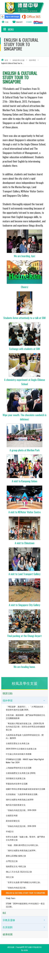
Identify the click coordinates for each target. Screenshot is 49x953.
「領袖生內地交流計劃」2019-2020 (21, 810)
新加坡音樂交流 (13, 820)
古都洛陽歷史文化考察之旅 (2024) (20, 772)
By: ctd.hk (24, 950)
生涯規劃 (8, 927)
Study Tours (10, 898)
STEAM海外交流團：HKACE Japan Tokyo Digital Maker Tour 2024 (25, 761)
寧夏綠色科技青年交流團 (16, 783)
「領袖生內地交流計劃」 (16, 887)
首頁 (6, 60)
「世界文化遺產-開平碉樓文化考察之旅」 (24, 882)
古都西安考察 (12, 815)
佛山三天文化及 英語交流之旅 (19, 871)
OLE (4, 913)
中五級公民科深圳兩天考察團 (18, 753)
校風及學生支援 (18, 60)
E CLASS (29, 22)
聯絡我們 (19, 22)
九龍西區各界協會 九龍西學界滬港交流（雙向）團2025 (25, 736)
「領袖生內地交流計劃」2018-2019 (21, 826)
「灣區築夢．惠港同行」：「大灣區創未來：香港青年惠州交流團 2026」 (25, 708)
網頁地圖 (10, 947)
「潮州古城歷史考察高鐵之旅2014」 (21, 850)
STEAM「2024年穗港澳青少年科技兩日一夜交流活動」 (25, 905)
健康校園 (8, 934)
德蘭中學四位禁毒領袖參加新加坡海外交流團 (25, 788)
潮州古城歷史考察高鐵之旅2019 (19, 799)
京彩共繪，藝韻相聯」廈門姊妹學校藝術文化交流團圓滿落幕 (25, 716)
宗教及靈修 (9, 920)
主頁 (6, 22)
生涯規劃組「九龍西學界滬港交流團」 (22, 794)
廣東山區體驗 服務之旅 (16, 855)
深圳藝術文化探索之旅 (15, 778)
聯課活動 (8, 693)
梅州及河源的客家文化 (15, 804)
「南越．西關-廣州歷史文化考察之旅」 (23, 845)
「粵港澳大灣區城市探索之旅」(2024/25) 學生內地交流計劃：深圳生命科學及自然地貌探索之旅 (25, 726)
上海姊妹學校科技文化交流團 (18, 767)
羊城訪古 (10, 831)
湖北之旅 (10, 876)
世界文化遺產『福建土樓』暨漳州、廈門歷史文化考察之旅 (25, 838)
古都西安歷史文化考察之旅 (17, 743)
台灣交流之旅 (12, 861)
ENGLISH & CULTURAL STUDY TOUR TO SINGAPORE (25, 892)
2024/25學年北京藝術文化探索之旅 (21, 748)
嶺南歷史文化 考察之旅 (16, 866)
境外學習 (32, 60)
